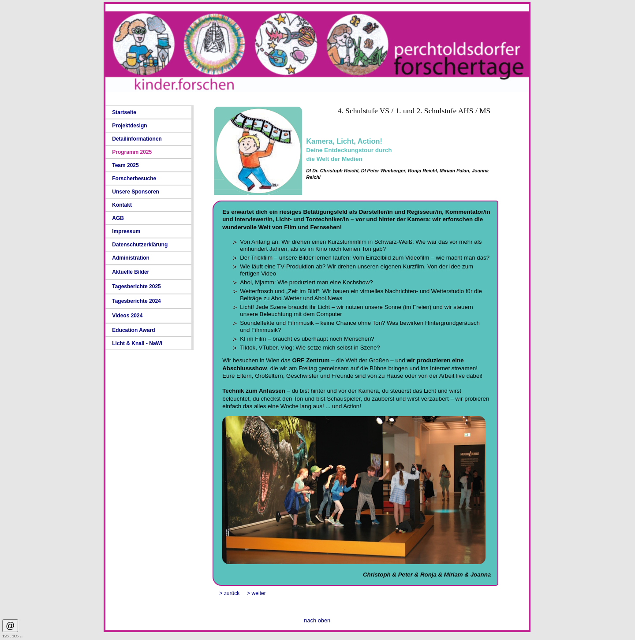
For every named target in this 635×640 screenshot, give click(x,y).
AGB (118, 218)
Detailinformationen (137, 139)
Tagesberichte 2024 (136, 301)
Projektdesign (129, 126)
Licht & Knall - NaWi (137, 343)
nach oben (317, 620)
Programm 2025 (132, 152)
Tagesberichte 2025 (136, 286)
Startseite (124, 112)
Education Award (133, 330)
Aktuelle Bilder (130, 272)
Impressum (126, 231)
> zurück (229, 593)
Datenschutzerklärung (140, 245)
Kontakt (122, 205)
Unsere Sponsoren (135, 192)
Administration (130, 258)
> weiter (256, 593)
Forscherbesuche (134, 178)
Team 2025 (125, 165)
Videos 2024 (127, 316)
